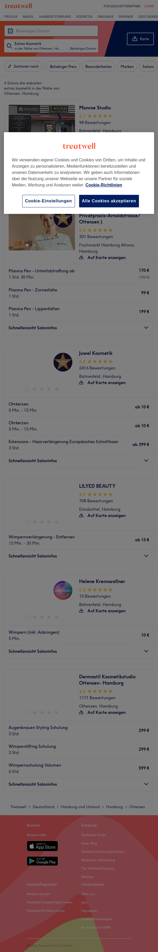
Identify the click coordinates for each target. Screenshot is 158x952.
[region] (79, 173)
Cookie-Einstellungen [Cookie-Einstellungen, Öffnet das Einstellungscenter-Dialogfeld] (48, 201)
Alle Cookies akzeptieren (109, 201)
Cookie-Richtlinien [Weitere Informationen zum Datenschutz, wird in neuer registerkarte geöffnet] (103, 185)
